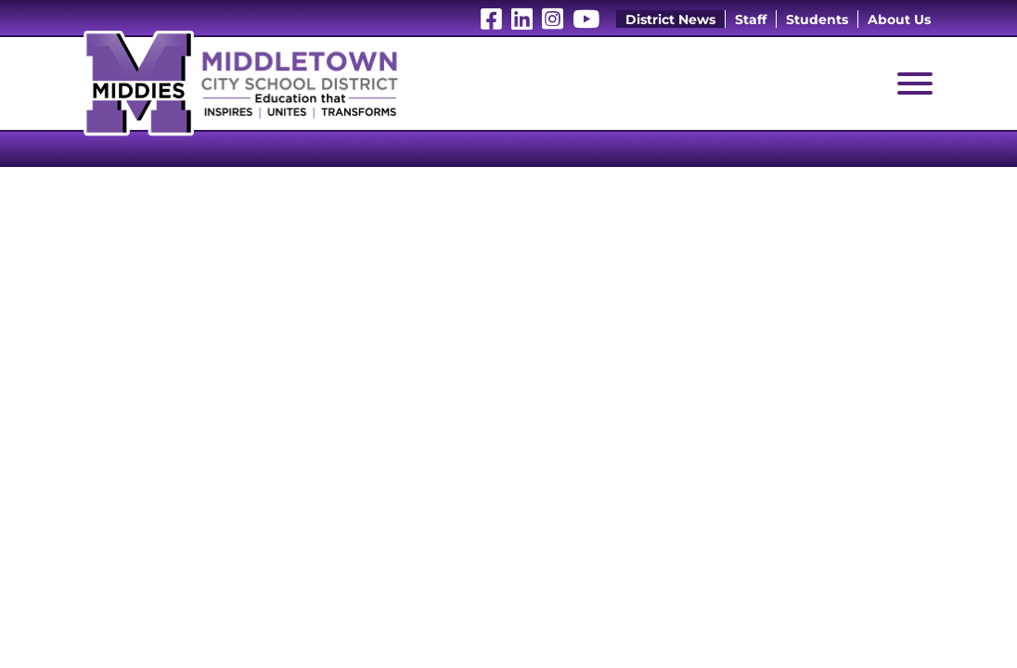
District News (670, 19)
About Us (899, 19)
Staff (750, 19)
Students (817, 19)
